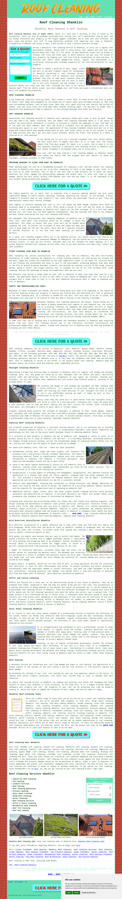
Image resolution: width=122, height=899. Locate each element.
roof (41, 41)
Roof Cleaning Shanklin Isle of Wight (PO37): (31, 34)
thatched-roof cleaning (35, 244)
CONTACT (99, 17)
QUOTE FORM (108, 725)
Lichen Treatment (23, 849)
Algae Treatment (81, 852)
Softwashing (18, 459)
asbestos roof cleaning (67, 715)
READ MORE (76, 513)
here (36, 769)
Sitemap (10, 881)
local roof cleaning (103, 703)
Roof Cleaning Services (85, 849)
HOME (80, 17)
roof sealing (54, 673)
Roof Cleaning (105, 849)
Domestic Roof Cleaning (60, 849)
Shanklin (63, 356)
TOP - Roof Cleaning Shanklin (22, 865)
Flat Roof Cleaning (34, 857)
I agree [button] (69, 892)
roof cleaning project (81, 769)
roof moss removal (57, 703)
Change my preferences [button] (88, 892)
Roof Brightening (53, 857)
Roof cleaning (15, 349)
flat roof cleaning (103, 711)
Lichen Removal (16, 852)
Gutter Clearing (99, 852)
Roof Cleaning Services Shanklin (31, 774)
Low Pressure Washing (61, 852)
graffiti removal (32, 715)
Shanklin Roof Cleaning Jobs (91, 841)
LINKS (87, 17)
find (16, 747)
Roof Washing (40, 849)
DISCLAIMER (108, 17)
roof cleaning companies (77, 757)
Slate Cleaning (69, 857)
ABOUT (93, 17)
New (26, 881)
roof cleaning (68, 73)
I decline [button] (76, 892)
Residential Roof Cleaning (57, 854)
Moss (57, 104)
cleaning (51, 218)
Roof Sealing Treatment (37, 852)
